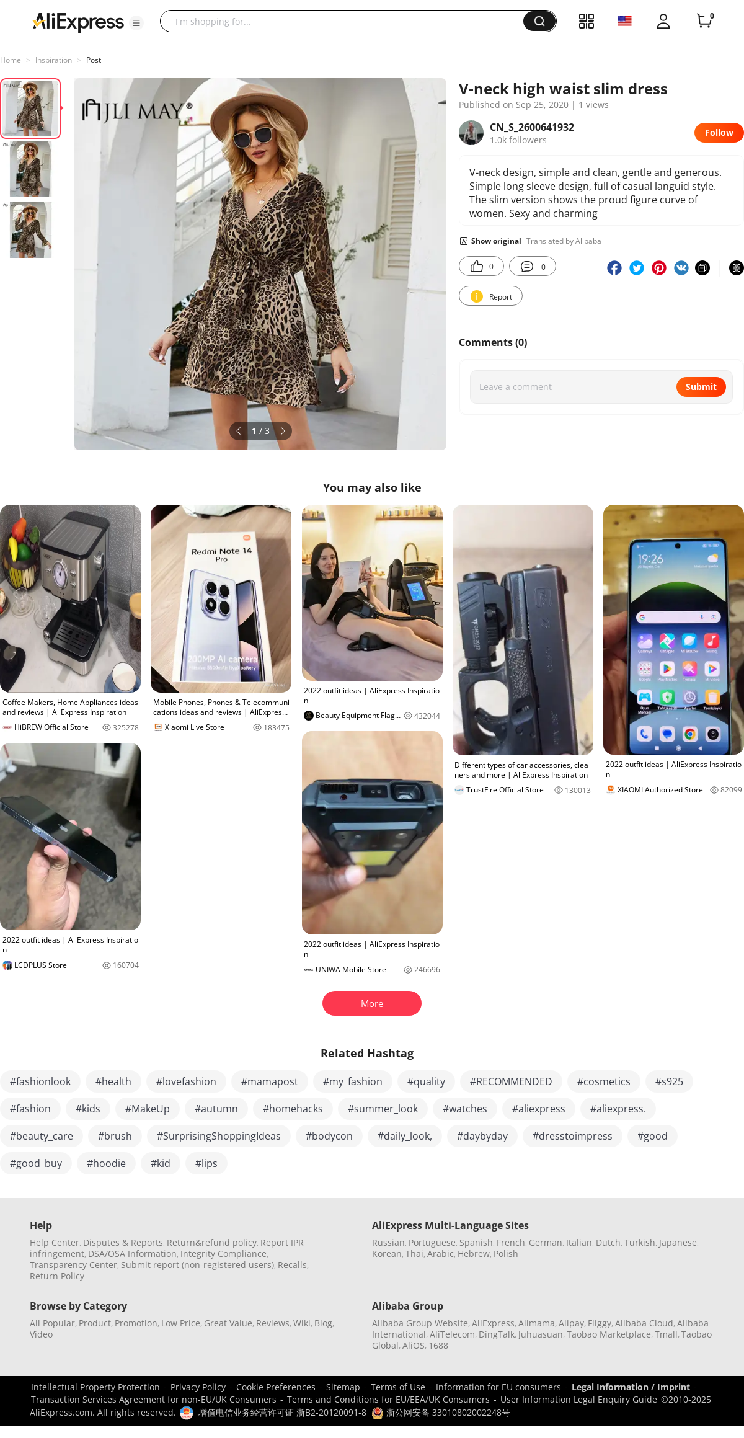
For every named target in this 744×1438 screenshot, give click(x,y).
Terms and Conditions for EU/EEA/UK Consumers (388, 1399)
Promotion (136, 1323)
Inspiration (53, 60)
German (545, 1242)
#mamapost (269, 1081)
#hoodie (106, 1163)
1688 (438, 1345)
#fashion (30, 1109)
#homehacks (293, 1109)
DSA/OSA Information (132, 1253)
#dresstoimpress (573, 1136)
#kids (88, 1109)
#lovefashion (186, 1081)
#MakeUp (147, 1109)
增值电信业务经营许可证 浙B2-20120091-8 (282, 1412)
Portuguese (432, 1242)
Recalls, (293, 1265)
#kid (160, 1163)
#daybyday (482, 1136)
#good (652, 1136)
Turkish (639, 1242)
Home (10, 60)
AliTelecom (452, 1334)
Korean (387, 1253)
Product (95, 1323)
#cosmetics (604, 1081)
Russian (388, 1242)
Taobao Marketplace (609, 1334)
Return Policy (57, 1276)
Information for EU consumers (498, 1387)
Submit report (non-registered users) (197, 1265)
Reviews (273, 1323)
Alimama (536, 1323)
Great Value (228, 1323)
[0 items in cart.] (704, 21)
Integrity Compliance (223, 1253)
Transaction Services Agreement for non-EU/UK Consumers (154, 1399)
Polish (506, 1253)
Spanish (476, 1242)
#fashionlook (40, 1081)
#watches (465, 1109)
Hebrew (474, 1253)
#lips (206, 1163)
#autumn (216, 1109)
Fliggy (599, 1323)
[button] (136, 23)
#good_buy (36, 1163)
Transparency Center (73, 1265)
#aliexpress (538, 1109)
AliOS (413, 1345)
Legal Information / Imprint (631, 1387)
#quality (426, 1081)
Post (93, 60)
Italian (579, 1242)
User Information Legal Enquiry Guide (578, 1399)
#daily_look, (405, 1136)
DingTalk (497, 1334)
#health (113, 1081)
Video (41, 1334)
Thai (414, 1253)
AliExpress (493, 1323)
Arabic (440, 1253)
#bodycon (329, 1136)
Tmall (666, 1334)
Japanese (678, 1242)
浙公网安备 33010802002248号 (440, 1412)
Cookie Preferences (276, 1387)
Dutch (608, 1242)
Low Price (180, 1323)
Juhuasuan (540, 1334)
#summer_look (383, 1109)
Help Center (54, 1242)
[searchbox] (346, 21)
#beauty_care (41, 1136)
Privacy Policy (198, 1387)
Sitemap (343, 1387)
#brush (115, 1136)
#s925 (669, 1081)
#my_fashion (353, 1081)
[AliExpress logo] (78, 21)
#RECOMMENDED (511, 1081)
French (511, 1242)
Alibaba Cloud (644, 1323)
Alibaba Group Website (420, 1323)
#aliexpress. (618, 1109)
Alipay (571, 1323)
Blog (323, 1323)
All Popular (52, 1323)
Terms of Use (398, 1387)
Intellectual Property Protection (95, 1387)
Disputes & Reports (123, 1242)
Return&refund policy (212, 1242)
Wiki (302, 1323)
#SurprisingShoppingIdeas (219, 1136)
